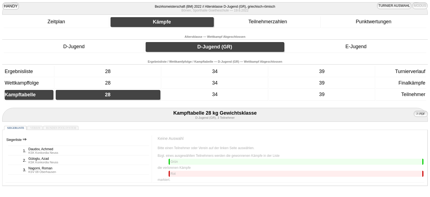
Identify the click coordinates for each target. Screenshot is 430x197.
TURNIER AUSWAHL (394, 6)
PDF (421, 113)
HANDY (11, 6)
